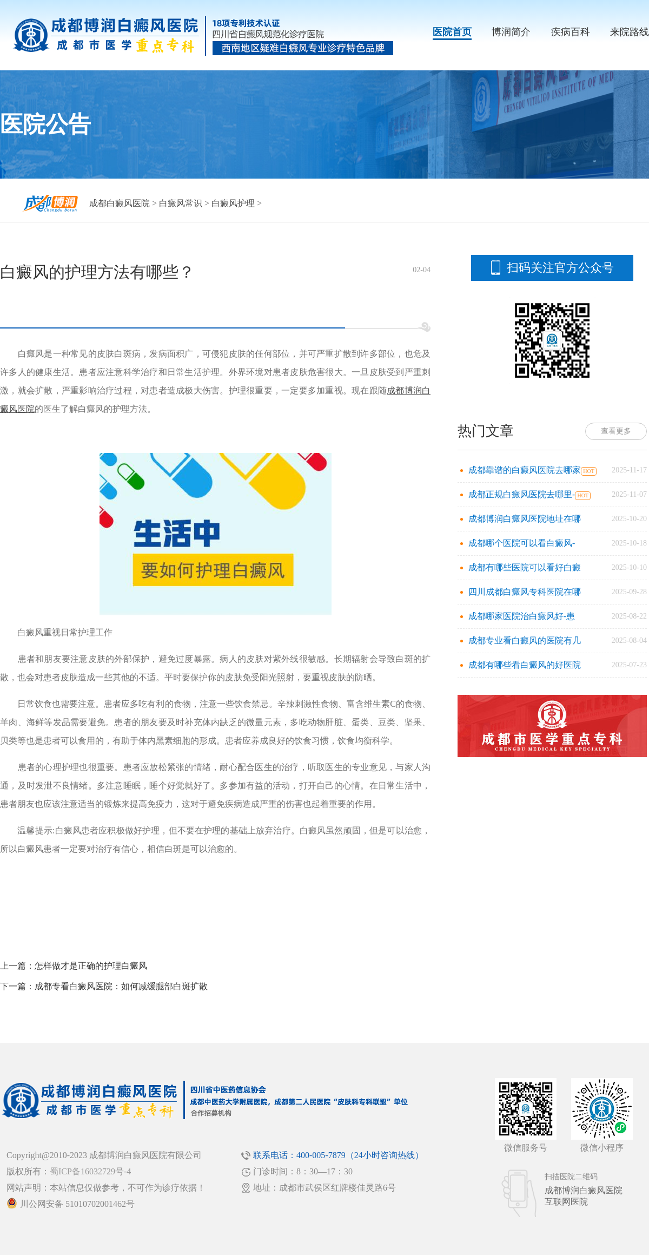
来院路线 (629, 32)
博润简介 (511, 32)
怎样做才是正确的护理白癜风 (91, 965)
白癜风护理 (233, 203)
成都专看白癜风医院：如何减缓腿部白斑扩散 (121, 986)
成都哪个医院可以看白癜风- (521, 543)
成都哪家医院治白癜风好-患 (521, 616)
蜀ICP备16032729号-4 (90, 1171)
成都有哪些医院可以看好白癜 (524, 567)
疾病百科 (570, 32)
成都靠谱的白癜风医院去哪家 (524, 470)
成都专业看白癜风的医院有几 (524, 640)
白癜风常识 (180, 203)
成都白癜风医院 (119, 203)
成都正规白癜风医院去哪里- (521, 494)
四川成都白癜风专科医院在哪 (524, 591)
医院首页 (452, 32)
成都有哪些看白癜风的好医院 (524, 664)
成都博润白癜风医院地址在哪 (524, 518)
